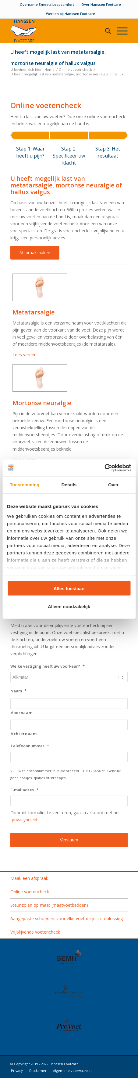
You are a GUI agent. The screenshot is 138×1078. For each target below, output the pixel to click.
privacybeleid (24, 819)
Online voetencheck (29, 892)
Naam (18, 691)
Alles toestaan (69, 588)
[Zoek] (105, 31)
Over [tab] (113, 484)
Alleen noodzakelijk (69, 606)
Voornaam (21, 712)
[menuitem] (47, 4)
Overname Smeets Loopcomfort (47, 4)
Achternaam (24, 733)
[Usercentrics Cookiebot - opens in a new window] (104, 468)
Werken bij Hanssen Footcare (70, 13)
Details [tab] (69, 484)
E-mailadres (24, 790)
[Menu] (119, 31)
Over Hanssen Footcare (101, 4)
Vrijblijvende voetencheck (35, 932)
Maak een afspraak (29, 878)
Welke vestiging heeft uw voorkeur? (47, 666)
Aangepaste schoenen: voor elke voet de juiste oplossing (66, 918)
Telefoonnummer (29, 746)
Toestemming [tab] (25, 484)
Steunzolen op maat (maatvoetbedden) (49, 905)
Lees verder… (25, 355)
